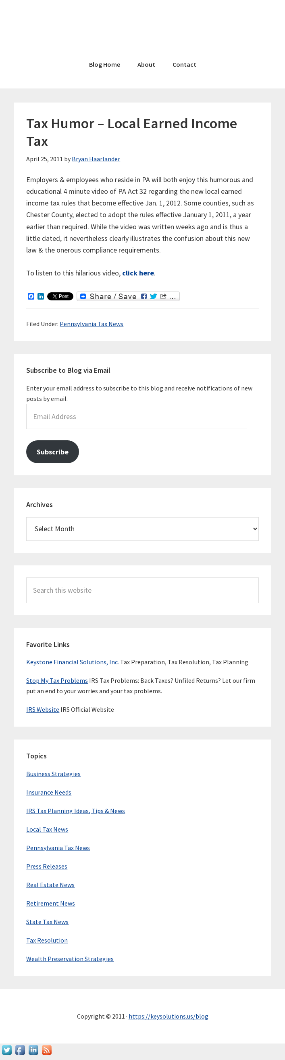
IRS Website (42, 709)
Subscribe (53, 451)
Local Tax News (47, 829)
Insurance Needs (48, 792)
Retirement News (50, 903)
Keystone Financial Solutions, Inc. (72, 662)
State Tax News (47, 922)
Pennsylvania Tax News (91, 324)
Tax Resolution (47, 940)
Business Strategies (53, 774)
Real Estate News (50, 885)
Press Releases (46, 866)
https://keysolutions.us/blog (168, 1016)
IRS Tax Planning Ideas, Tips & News (75, 811)
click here (138, 272)
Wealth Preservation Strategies (70, 959)
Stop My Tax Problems (57, 680)
